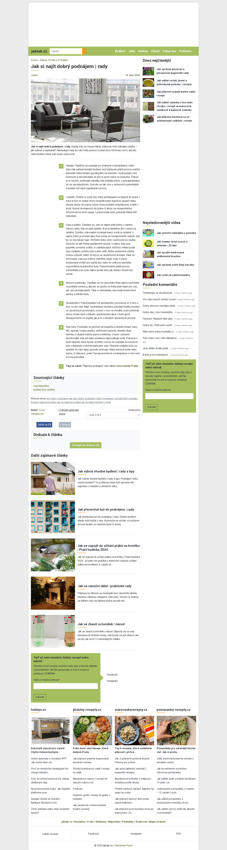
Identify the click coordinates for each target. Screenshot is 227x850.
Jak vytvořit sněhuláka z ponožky (176, 233)
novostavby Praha (127, 365)
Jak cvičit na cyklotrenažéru (173, 275)
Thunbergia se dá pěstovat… (158, 292)
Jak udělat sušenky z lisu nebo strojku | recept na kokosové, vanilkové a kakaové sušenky (175, 106)
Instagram (112, 680)
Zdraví (155, 51)
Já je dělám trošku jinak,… (156, 348)
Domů (34, 60)
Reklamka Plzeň (124, 845)
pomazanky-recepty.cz (174, 710)
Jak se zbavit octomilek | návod (101, 624)
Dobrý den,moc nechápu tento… (160, 305)
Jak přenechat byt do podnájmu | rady (106, 509)
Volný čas (169, 51)
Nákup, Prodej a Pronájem (54, 60)
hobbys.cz (38, 710)
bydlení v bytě (103, 402)
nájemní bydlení (48, 402)
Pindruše (78, 788)
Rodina (143, 51)
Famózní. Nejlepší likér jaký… (158, 318)
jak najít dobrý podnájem (82, 398)
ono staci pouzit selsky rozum (159, 299)
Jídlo (131, 51)
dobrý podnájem (105, 398)
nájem (54, 398)
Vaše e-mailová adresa (46, 679)
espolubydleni (41, 385)
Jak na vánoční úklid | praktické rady (104, 586)
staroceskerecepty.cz (131, 710)
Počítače (185, 51)
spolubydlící (121, 398)
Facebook (112, 674)
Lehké (34, 75)
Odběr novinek (50, 834)
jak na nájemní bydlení (69, 402)
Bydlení (120, 51)
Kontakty (79, 821)
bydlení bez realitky (44, 389)
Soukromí (141, 821)
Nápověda (114, 821)
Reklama (101, 821)
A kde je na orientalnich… (156, 354)
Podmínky (128, 821)
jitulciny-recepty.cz (87, 710)
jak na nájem (88, 402)
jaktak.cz (66, 821)
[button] (85, 110)
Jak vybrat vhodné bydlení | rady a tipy (106, 471)
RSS (178, 833)
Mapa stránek (157, 821)
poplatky (133, 398)
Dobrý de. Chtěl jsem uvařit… (158, 325)
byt (48, 398)
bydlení (35, 402)
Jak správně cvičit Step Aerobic (175, 264)
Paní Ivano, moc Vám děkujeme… (160, 338)
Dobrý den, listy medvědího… (158, 312)
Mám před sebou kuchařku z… (159, 331)
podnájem (63, 398)
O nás (90, 821)
